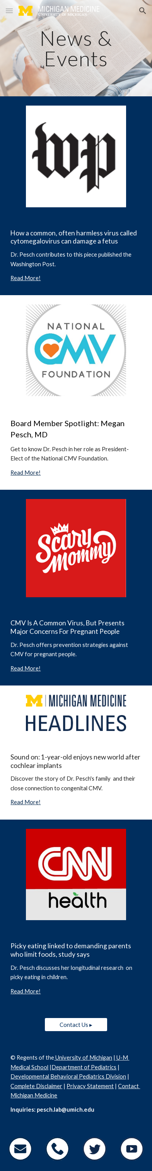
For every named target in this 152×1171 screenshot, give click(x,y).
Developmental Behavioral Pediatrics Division (68, 1076)
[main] (75, 48)
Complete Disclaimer (36, 1086)
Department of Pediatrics (83, 1067)
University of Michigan (83, 1057)
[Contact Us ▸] (76, 1024)
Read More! (25, 278)
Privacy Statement (90, 1086)
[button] (9, 10)
